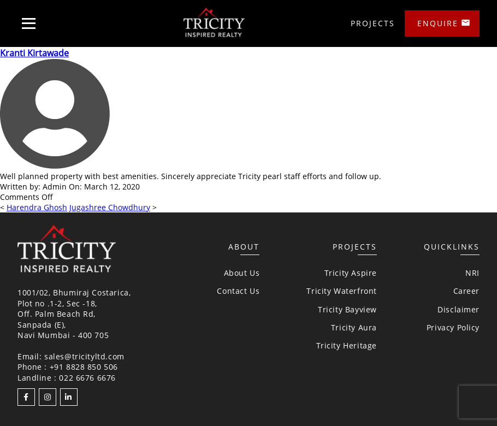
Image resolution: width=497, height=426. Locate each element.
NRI (472, 273)
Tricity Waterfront (341, 291)
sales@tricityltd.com (84, 356)
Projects (373, 23)
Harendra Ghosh (37, 207)
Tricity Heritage (346, 345)
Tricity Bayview (347, 309)
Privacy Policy (453, 327)
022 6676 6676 (87, 377)
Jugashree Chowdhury (109, 207)
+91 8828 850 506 (84, 367)
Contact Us (238, 291)
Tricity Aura (354, 327)
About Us (242, 273)
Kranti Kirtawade (34, 53)
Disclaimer (458, 309)
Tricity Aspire (350, 273)
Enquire (437, 23)
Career (466, 291)
